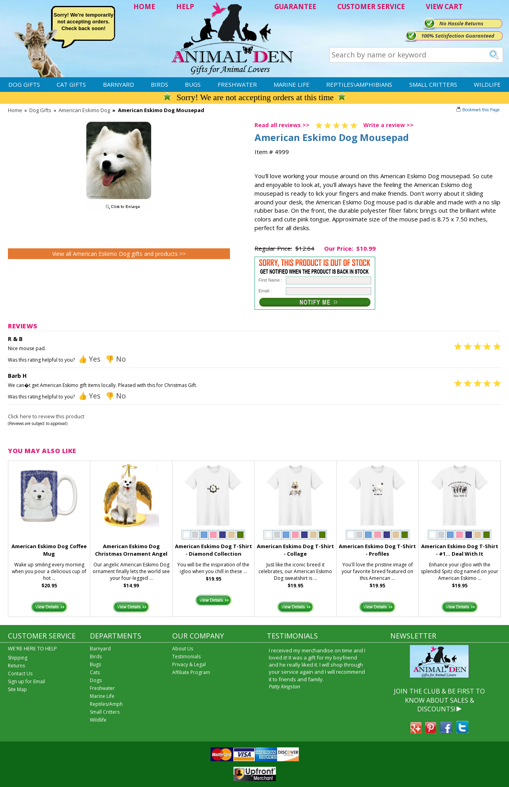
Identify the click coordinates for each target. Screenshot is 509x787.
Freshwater (237, 84)
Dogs (96, 680)
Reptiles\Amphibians (359, 84)
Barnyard (118, 84)
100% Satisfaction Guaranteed (457, 35)
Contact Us (20, 673)
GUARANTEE (295, 6)
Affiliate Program (191, 672)
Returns (16, 665)
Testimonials (186, 656)
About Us (182, 648)
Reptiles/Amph (106, 704)
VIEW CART (444, 6)
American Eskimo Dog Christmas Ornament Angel (131, 550)
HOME (144, 6)
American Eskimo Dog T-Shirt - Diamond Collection (213, 550)
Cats (95, 672)
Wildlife (487, 84)
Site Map (17, 689)
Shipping (17, 657)
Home (15, 110)
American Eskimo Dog (84, 110)
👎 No (115, 359)
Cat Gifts (71, 84)
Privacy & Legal (189, 664)
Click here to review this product (46, 416)
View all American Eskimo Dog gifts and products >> (119, 253)
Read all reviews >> (282, 125)
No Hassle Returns (461, 23)
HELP (185, 6)
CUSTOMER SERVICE (371, 6)
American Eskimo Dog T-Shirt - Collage (295, 550)
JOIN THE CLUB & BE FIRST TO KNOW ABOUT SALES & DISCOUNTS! (439, 700)
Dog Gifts (24, 84)
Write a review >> (388, 125)
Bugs (193, 84)
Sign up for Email (26, 681)
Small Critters (433, 84)
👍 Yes (89, 359)
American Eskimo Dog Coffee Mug (49, 550)
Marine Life (291, 84)
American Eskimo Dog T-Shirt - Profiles (377, 550)
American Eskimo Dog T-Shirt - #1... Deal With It (459, 550)
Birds (159, 84)
